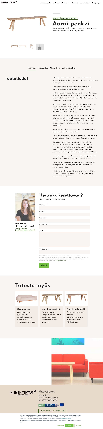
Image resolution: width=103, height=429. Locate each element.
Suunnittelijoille (46, 3)
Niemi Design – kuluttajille (52, 411)
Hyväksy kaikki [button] (69, 425)
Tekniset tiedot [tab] (55, 68)
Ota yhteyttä (96, 3)
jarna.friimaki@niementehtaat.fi (25, 230)
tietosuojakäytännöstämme (65, 418)
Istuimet (56, 18)
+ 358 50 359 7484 (21, 229)
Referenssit (74, 3)
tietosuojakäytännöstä (60, 260)
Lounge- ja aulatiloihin (69, 18)
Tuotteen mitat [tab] (43, 68)
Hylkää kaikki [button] (78, 425)
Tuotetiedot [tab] (32, 68)
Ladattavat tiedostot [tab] (69, 68)
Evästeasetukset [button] (60, 425)
